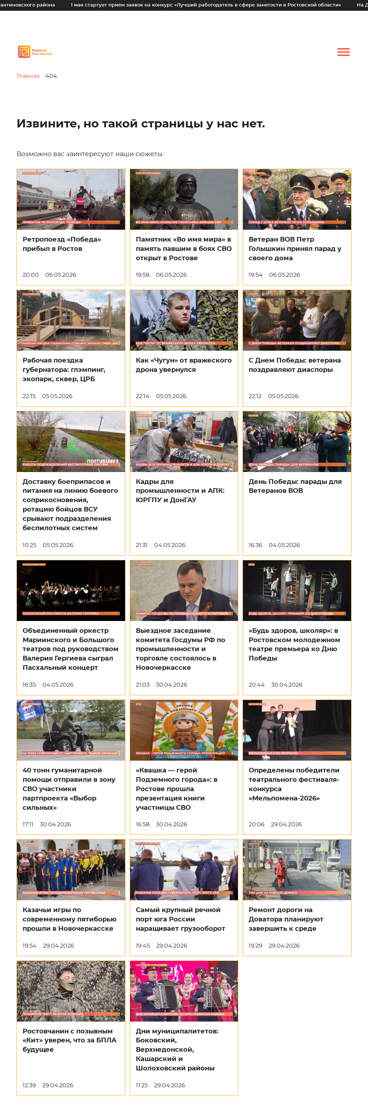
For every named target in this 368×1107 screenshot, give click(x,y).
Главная (28, 76)
